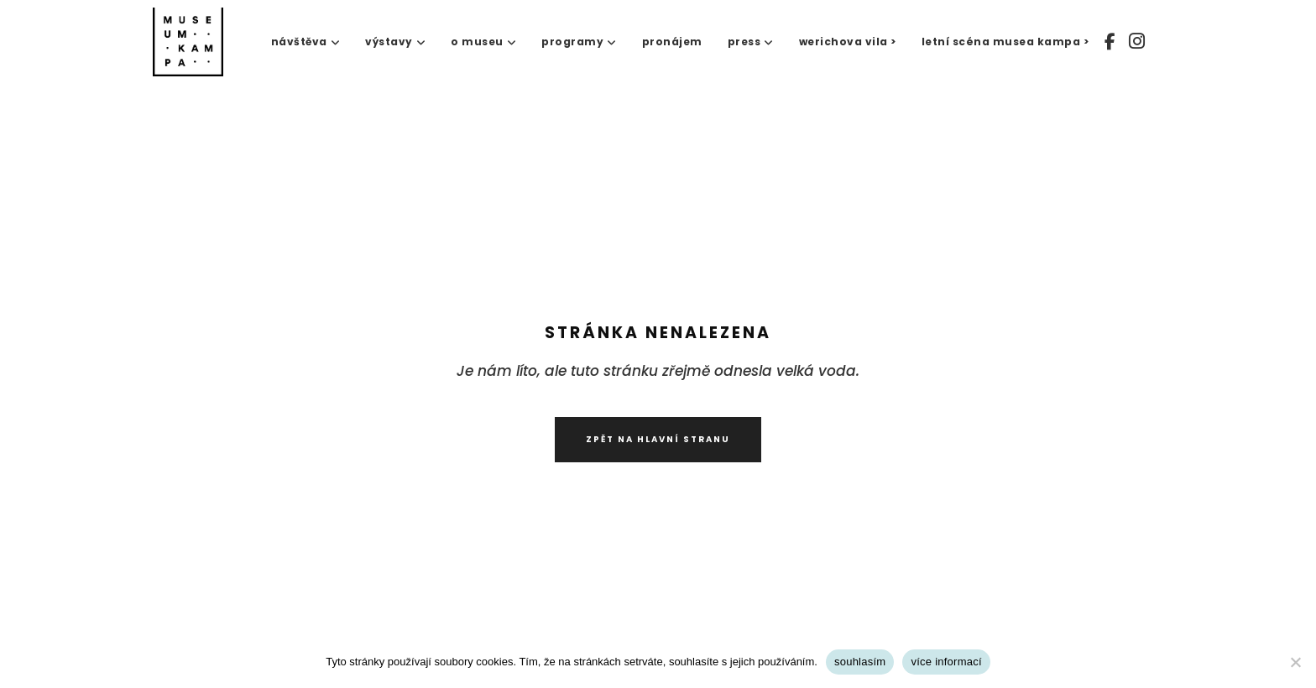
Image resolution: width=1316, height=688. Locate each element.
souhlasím (860, 661)
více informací (946, 661)
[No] (1295, 662)
